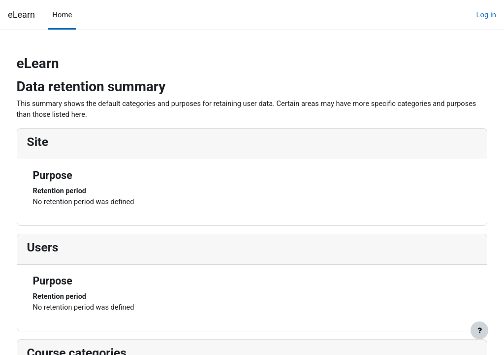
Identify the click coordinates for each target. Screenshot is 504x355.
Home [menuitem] (62, 14)
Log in (486, 14)
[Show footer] (479, 330)
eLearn (21, 14)
